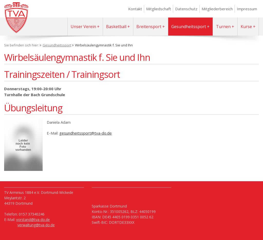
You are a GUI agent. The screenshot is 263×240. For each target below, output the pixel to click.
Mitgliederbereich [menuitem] (217, 8)
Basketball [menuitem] (116, 26)
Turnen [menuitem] (223, 26)
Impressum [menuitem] (247, 8)
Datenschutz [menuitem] (186, 8)
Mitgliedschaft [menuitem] (158, 8)
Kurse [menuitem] (246, 26)
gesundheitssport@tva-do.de (85, 133)
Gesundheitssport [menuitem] (188, 26)
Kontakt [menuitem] (135, 8)
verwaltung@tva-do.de (36, 224)
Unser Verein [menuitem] (83, 26)
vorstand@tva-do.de (33, 219)
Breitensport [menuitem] (148, 26)
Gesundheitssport (57, 45)
